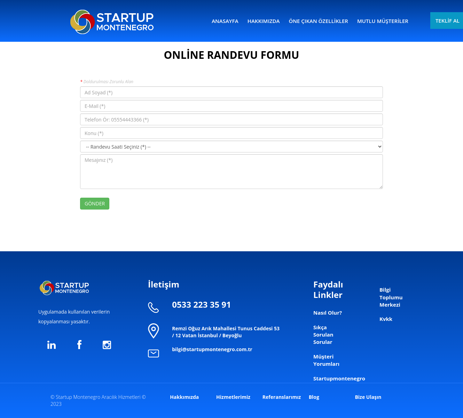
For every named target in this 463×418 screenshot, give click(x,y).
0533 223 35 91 (201, 304)
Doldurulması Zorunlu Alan (106, 82)
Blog (314, 397)
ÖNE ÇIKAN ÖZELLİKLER (318, 20)
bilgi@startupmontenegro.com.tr (212, 349)
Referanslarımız (281, 397)
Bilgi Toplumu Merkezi (391, 297)
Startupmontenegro (339, 378)
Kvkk (385, 318)
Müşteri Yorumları (326, 360)
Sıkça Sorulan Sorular (323, 335)
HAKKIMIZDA (264, 20)
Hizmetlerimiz (233, 397)
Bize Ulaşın (368, 397)
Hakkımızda (184, 397)
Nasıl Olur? (327, 312)
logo (112, 21)
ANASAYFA (225, 20)
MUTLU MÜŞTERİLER (382, 20)
